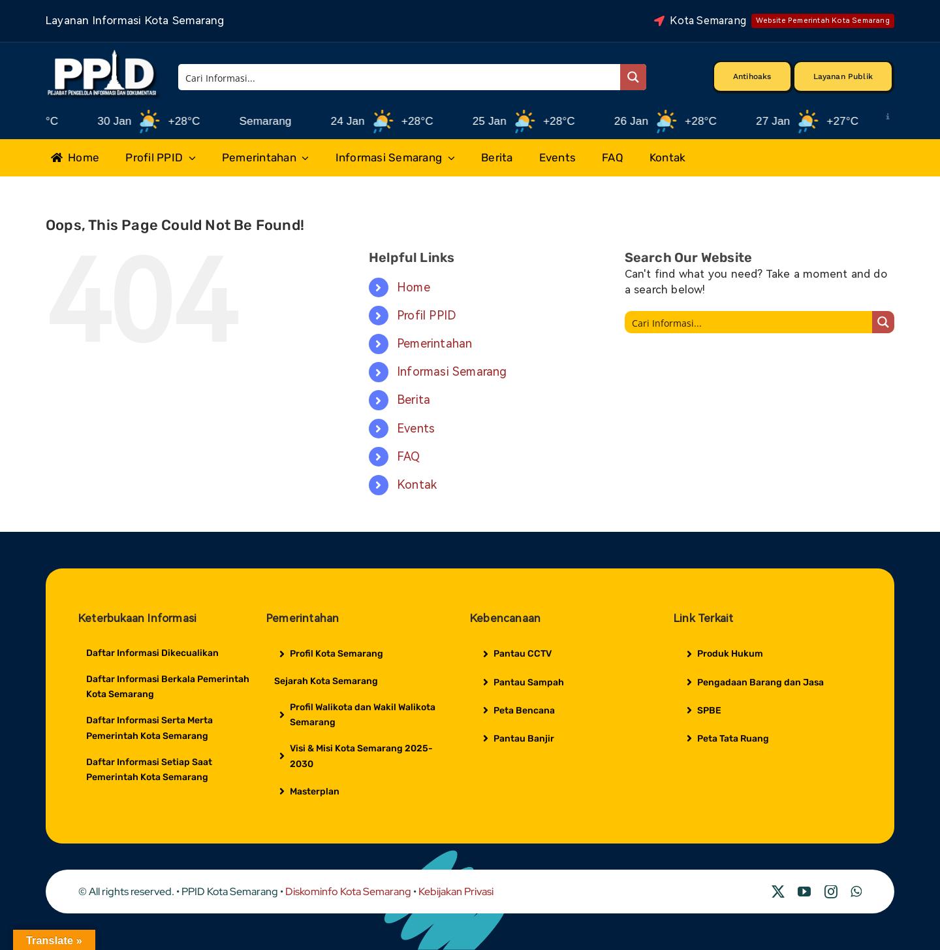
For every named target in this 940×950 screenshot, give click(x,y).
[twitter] (778, 891)
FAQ (408, 456)
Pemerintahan (434, 343)
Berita (413, 399)
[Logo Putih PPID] (103, 52)
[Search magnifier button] (633, 77)
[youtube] (804, 891)
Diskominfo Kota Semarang (348, 891)
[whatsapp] (856, 891)
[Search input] (400, 77)
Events (416, 428)
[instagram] (831, 891)
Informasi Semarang (452, 371)
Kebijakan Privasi (456, 891)
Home (413, 287)
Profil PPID (426, 315)
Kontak (417, 484)
